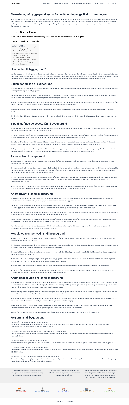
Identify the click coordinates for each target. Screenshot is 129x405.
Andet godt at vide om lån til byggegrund (25, 62)
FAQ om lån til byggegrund (21, 64)
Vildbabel (16, 3)
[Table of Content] (38, 46)
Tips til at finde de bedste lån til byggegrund (26, 53)
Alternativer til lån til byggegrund (23, 57)
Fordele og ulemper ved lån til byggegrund (25, 60)
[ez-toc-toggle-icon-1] (37, 46)
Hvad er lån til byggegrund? (21, 49)
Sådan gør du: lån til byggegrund (23, 51)
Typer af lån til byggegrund (21, 55)
